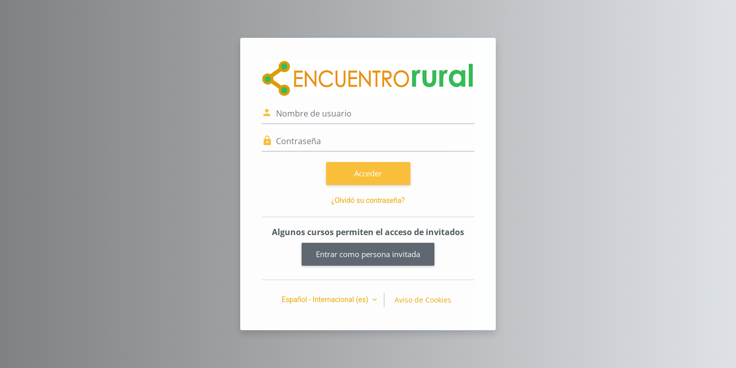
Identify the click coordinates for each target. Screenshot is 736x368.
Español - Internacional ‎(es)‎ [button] (326, 299)
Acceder (368, 173)
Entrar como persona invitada (368, 254)
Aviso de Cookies (423, 300)
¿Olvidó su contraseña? (368, 200)
